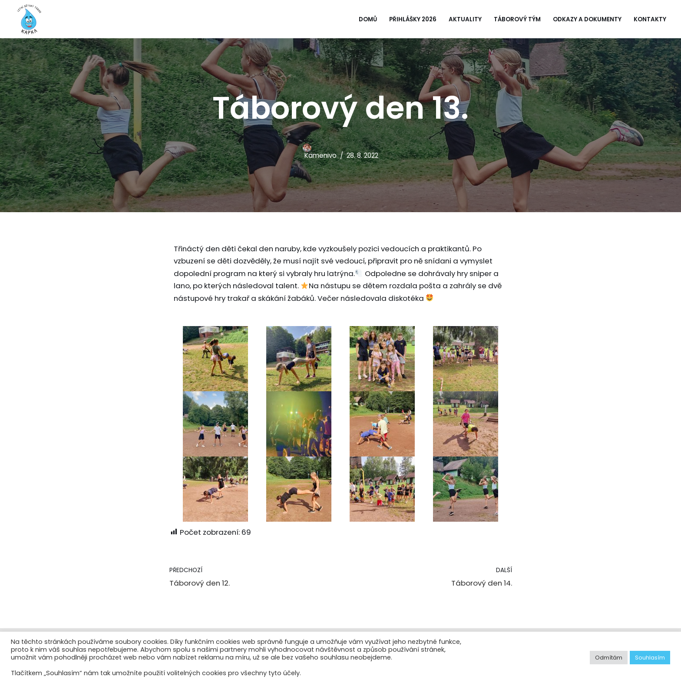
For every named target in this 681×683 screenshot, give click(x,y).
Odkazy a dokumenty (587, 19)
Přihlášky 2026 (412, 19)
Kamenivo (320, 155)
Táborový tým (517, 19)
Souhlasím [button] (650, 657)
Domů (367, 19)
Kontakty (650, 19)
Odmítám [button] (608, 657)
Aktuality (465, 19)
